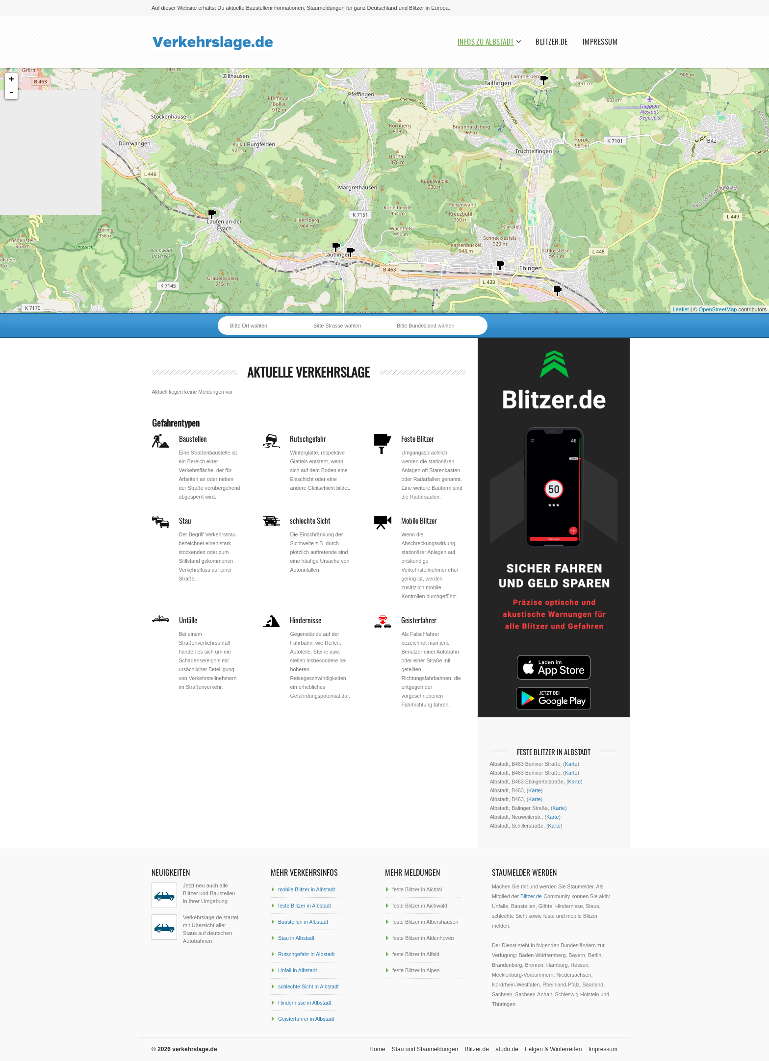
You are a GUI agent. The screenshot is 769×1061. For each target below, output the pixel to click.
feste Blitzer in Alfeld (415, 954)
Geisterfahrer (418, 619)
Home (377, 1049)
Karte (571, 764)
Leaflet (681, 309)
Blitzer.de (552, 41)
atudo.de (506, 1049)
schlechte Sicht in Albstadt (308, 986)
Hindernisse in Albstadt (304, 1003)
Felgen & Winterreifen (553, 1049)
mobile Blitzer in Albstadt (306, 889)
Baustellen (193, 438)
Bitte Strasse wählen (337, 325)
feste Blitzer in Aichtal (417, 889)
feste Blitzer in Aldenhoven (423, 938)
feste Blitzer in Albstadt (304, 906)
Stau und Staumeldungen (425, 1049)
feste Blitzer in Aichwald (419, 906)
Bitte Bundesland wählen (425, 325)
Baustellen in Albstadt (303, 922)
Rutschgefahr (308, 438)
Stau (185, 520)
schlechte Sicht (310, 520)
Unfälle (188, 619)
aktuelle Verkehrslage (308, 371)
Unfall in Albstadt (297, 970)
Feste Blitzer (417, 438)
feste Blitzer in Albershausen (425, 922)
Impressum (600, 41)
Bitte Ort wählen (248, 325)
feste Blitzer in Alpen (416, 970)
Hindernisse (305, 619)
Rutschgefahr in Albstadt (306, 954)
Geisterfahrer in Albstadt (306, 1019)
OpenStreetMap (718, 309)
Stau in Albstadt (296, 938)
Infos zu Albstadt (486, 41)
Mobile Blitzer (419, 520)
